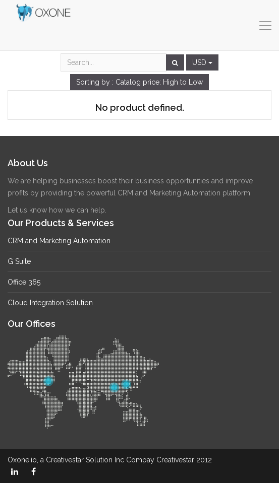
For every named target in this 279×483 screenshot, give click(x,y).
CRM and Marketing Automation (59, 241)
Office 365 (24, 282)
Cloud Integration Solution (50, 303)
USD (202, 62)
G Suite (19, 261)
